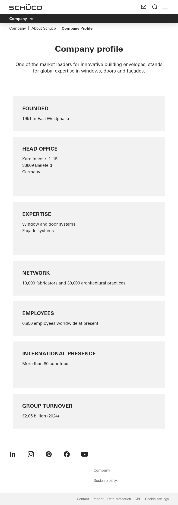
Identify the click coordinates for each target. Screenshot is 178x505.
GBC (138, 499)
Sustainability (105, 480)
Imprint (98, 499)
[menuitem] (12, 454)
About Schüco (44, 28)
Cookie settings (157, 499)
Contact (83, 499)
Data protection (119, 499)
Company (17, 28)
